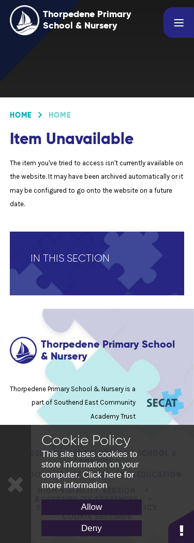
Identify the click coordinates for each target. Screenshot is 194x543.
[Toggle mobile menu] (178, 22)
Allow (91, 507)
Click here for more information (88, 480)
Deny (91, 528)
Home (21, 115)
